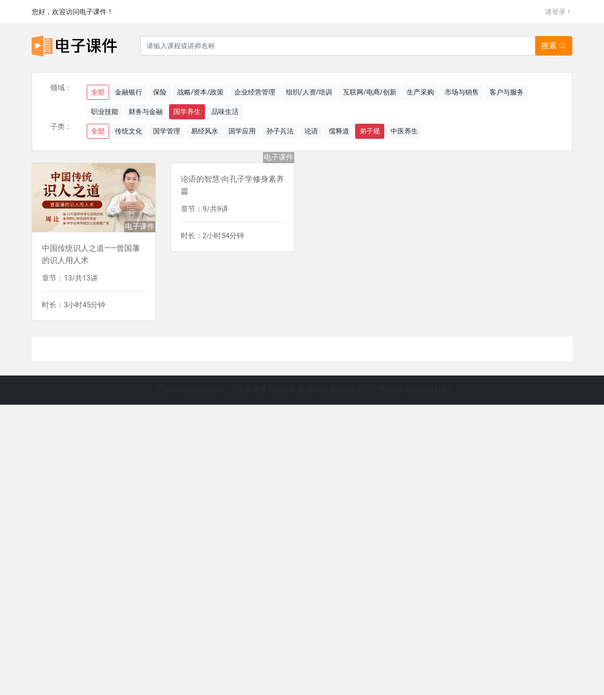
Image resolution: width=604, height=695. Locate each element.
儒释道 (339, 131)
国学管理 (166, 131)
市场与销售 (462, 92)
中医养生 (404, 131)
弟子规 (369, 131)
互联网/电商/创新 (369, 92)
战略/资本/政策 (200, 92)
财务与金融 (146, 111)
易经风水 (204, 131)
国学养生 (187, 111)
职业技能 (104, 111)
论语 (311, 131)
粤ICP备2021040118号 (415, 390)
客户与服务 (507, 92)
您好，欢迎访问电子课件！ (72, 12)
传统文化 (128, 131)
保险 (160, 92)
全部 (98, 92)
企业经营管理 (254, 92)
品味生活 (225, 111)
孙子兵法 (280, 131)
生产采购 (420, 92)
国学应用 (242, 131)
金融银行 (128, 92)
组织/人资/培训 (309, 92)
